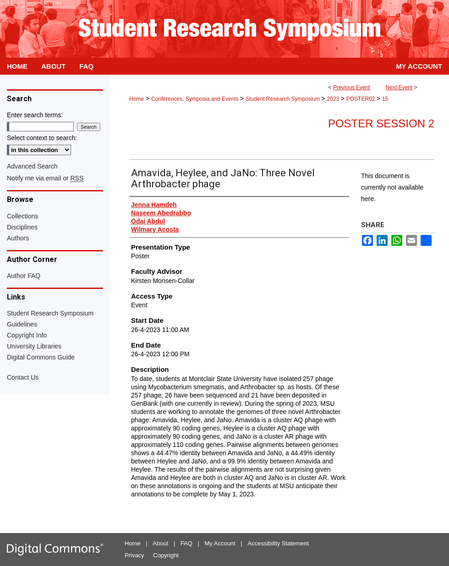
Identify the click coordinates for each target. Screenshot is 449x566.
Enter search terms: (35, 115)
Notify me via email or (45, 178)
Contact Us (22, 377)
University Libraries (34, 346)
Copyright (166, 555)
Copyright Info (27, 335)
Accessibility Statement (278, 543)
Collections (22, 216)
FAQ (186, 543)
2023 (334, 99)
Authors (18, 238)
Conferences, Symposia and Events (195, 99)
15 (385, 99)
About (160, 543)
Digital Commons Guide (41, 357)
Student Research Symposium (283, 99)
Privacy (134, 555)
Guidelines (22, 324)
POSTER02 (361, 99)
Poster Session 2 (381, 123)
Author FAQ (23, 275)
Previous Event (351, 87)
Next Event (399, 87)
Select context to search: (42, 138)
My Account (220, 543)
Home (136, 99)
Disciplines (22, 227)
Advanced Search (32, 166)
